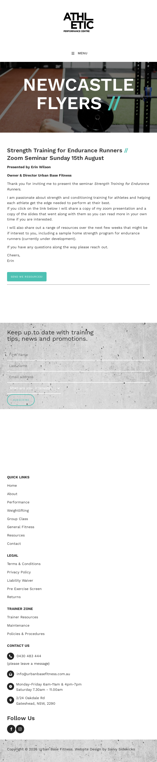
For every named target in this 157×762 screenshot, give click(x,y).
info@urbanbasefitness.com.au (43, 674)
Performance (18, 502)
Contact (14, 544)
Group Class (17, 519)
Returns (14, 597)
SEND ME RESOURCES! (23, 274)
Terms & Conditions (24, 564)
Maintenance (18, 625)
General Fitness (20, 527)
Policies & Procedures (26, 634)
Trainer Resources (22, 617)
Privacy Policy (19, 572)
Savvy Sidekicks (121, 749)
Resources (16, 535)
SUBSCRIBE (21, 400)
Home (12, 485)
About (12, 494)
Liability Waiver (20, 580)
